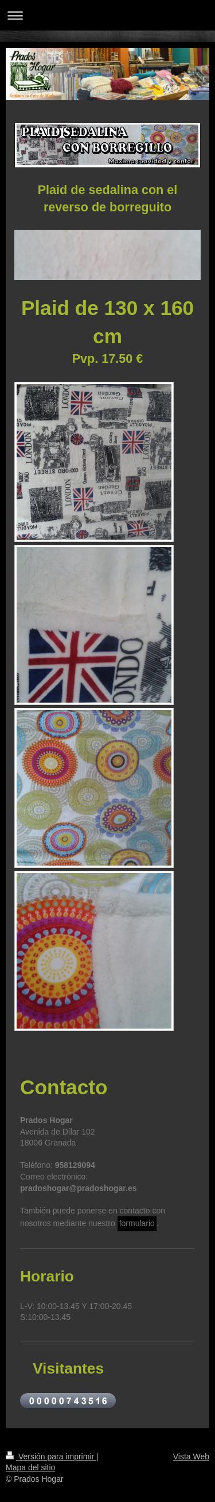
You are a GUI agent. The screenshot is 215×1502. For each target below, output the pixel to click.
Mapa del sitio (30, 1467)
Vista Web (191, 1456)
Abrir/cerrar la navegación (107, 15)
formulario (137, 1223)
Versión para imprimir (51, 1456)
